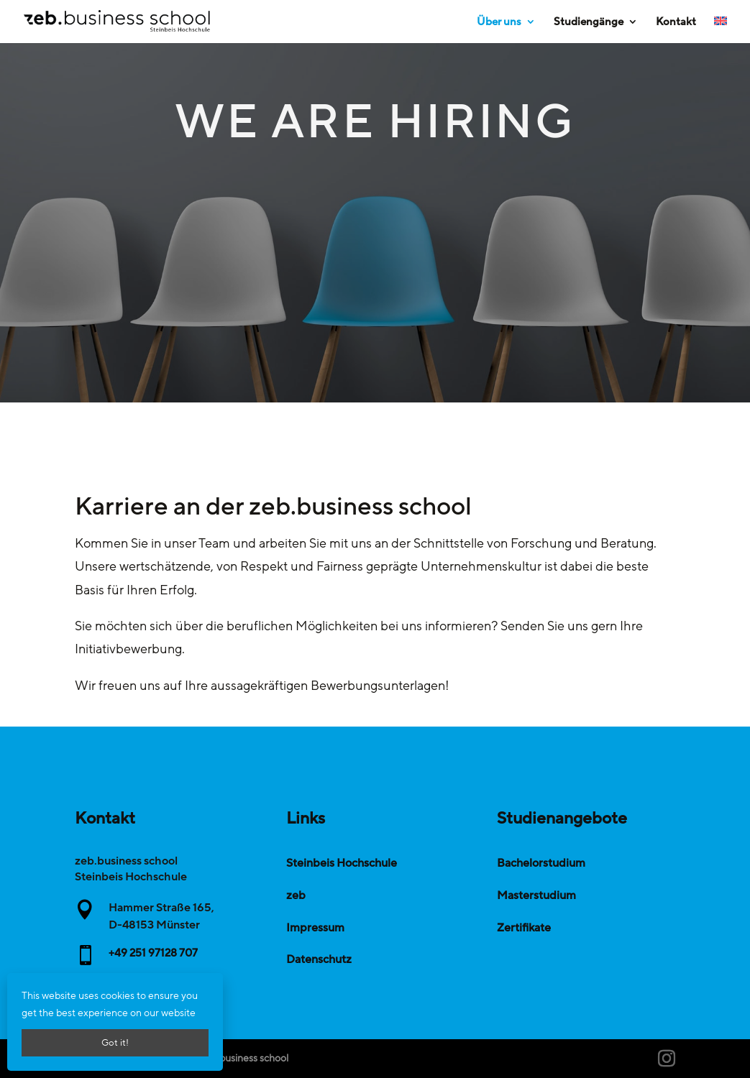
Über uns (499, 23)
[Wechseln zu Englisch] (720, 30)
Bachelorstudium (541, 863)
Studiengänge (588, 23)
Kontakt (676, 23)
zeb (296, 895)
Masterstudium (536, 895)
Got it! (115, 1042)
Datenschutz (319, 959)
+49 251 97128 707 (153, 953)
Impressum (315, 928)
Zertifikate (524, 928)
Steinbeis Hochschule (341, 863)
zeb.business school (244, 1058)
